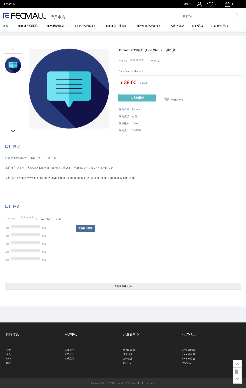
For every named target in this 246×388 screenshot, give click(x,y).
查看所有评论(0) (123, 286)
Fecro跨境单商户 (85, 25)
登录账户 (186, 4)
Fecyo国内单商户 (56, 25)
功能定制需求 (219, 25)
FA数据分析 (176, 25)
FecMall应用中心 (123, 383)
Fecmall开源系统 (27, 25)
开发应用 (128, 354)
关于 (8, 349)
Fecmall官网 (188, 354)
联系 (8, 354)
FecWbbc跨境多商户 (148, 25)
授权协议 (186, 363)
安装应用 (69, 354)
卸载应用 (69, 358)
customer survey (237, 371)
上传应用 (128, 358)
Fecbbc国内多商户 (116, 25)
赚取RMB (128, 363)
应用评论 (12, 207)
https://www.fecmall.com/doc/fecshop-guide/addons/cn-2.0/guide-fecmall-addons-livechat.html (77, 177)
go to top (237, 364)
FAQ (8, 358)
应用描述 (12, 147)
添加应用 (69, 349)
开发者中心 (9, 4)
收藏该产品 (177, 99)
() (155, 61)
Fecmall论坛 (188, 358)
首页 (6, 25)
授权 (8, 363)
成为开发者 (129, 349)
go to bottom (237, 379)
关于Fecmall (188, 349)
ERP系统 (197, 25)
